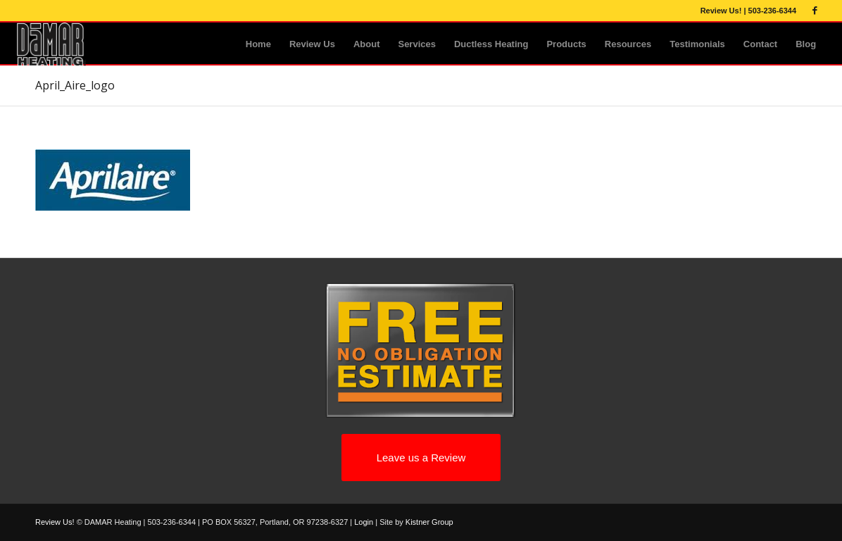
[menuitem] (258, 44)
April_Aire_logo (75, 85)
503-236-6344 (772, 10)
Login (363, 522)
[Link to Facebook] (814, 10)
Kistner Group (429, 522)
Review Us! (721, 10)
